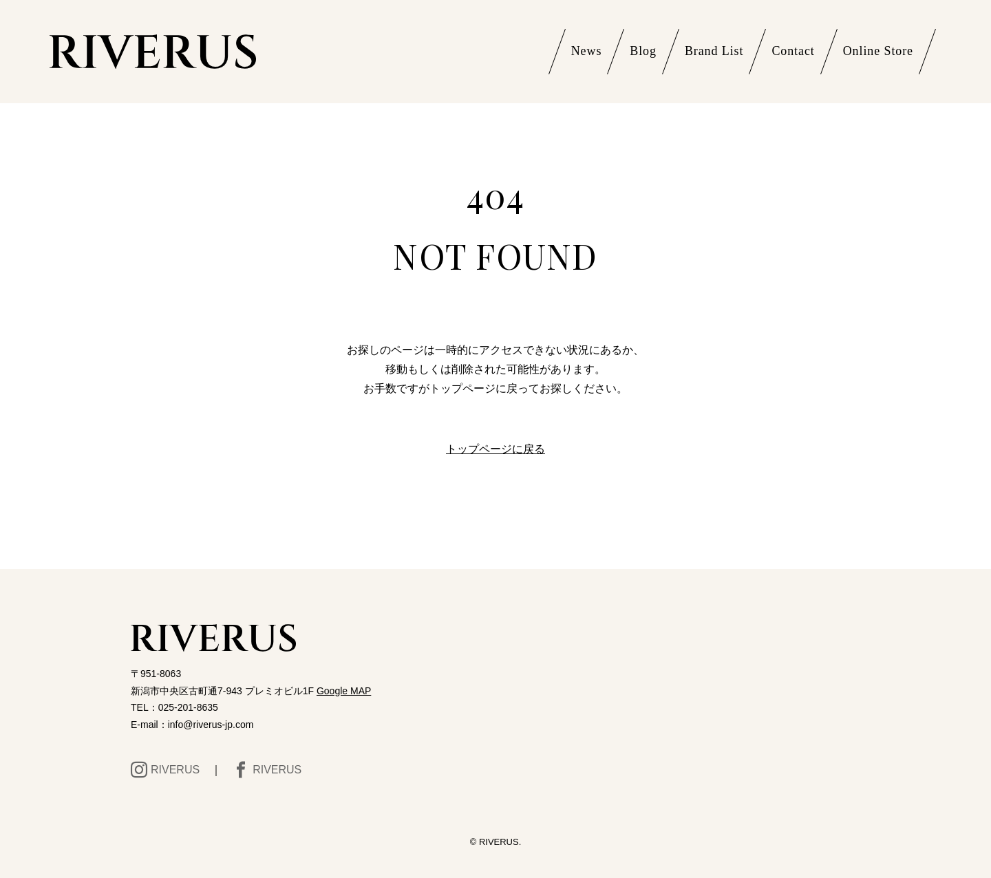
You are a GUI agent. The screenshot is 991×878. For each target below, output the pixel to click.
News (586, 51)
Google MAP (344, 690)
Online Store (878, 51)
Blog (643, 51)
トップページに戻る (495, 449)
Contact (792, 51)
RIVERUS (165, 770)
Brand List (714, 51)
